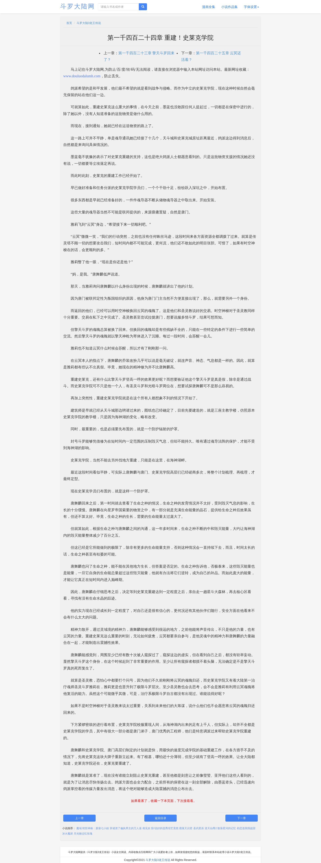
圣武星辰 (198, 828)
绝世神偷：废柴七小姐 (95, 828)
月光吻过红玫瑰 (83, 833)
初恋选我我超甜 (246, 828)
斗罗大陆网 (77, 6)
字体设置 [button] (251, 7)
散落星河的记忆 (226, 828)
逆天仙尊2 (211, 828)
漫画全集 (208, 7)
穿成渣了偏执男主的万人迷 (126, 828)
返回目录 (160, 818)
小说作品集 (229, 7)
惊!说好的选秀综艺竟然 (165, 828)
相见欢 (146, 828)
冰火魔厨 (67, 833)
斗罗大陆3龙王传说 (89, 23)
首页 (69, 23)
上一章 (79, 818)
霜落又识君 (185, 828)
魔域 (79, 828)
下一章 (241, 818)
